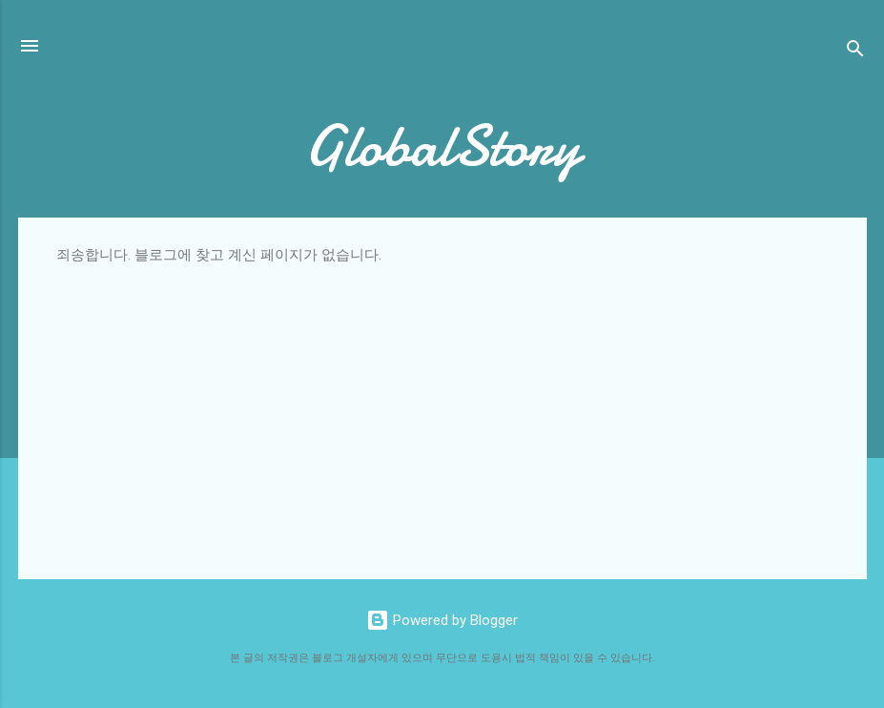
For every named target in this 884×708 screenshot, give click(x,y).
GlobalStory (442, 146)
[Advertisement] (442, 407)
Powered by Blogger (442, 620)
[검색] (855, 52)
